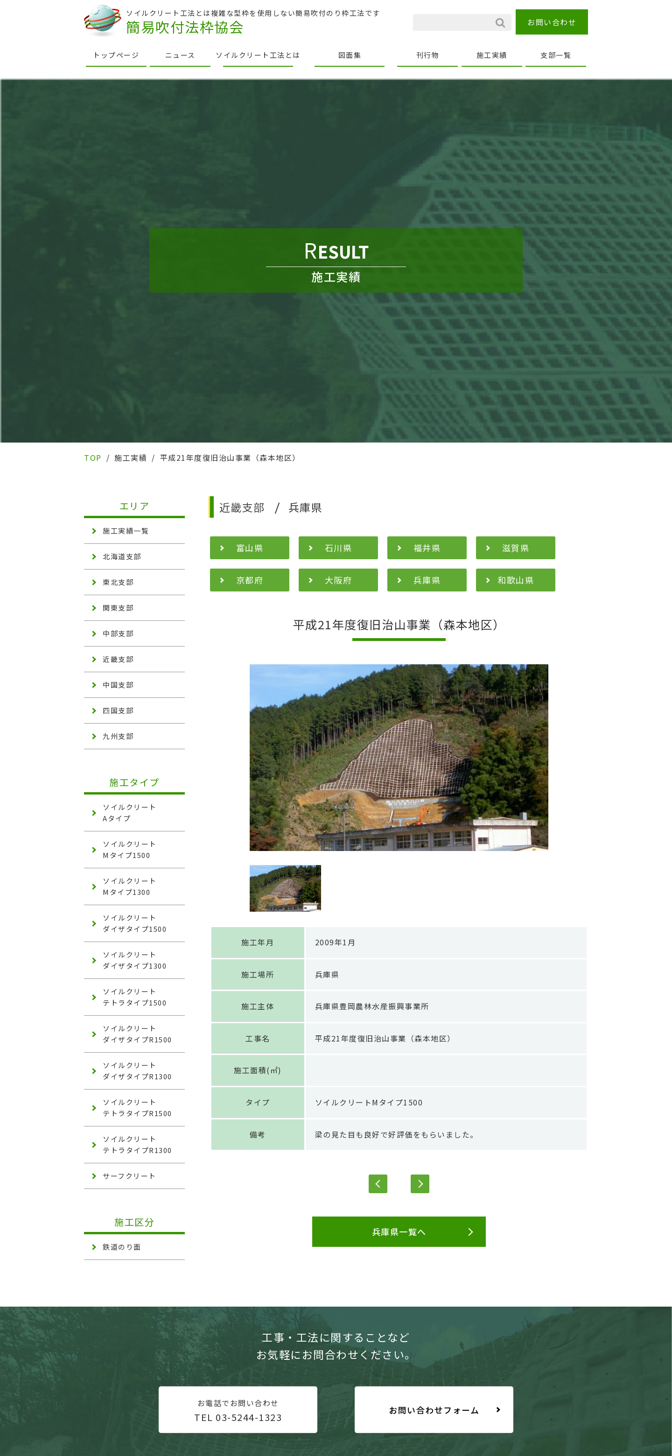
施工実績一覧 (126, 530)
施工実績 (491, 55)
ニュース (180, 55)
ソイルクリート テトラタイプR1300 (137, 1144)
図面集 (350, 55)
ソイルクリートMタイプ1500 (369, 1102)
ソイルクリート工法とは (258, 55)
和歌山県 (515, 580)
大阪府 (338, 580)
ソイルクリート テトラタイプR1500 (137, 1107)
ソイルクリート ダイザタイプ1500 (135, 923)
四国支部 (118, 710)
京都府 (250, 580)
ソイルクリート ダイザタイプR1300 (137, 1070)
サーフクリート (129, 1176)
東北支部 (118, 582)
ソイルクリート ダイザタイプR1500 (137, 1033)
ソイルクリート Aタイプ (130, 812)
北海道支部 (122, 556)
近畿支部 (118, 659)
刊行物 (428, 55)
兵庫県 (427, 580)
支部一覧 (555, 55)
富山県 (250, 548)
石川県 (338, 548)
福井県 (427, 548)
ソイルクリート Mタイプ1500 (130, 849)
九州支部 (118, 736)
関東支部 (118, 607)
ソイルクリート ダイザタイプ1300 (135, 960)
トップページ (116, 55)
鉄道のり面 (122, 1247)
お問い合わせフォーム (434, 1410)
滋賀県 (516, 548)
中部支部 (118, 633)
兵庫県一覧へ (399, 1231)
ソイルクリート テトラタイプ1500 (135, 996)
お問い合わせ (551, 22)
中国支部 (118, 684)
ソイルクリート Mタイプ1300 (130, 886)
